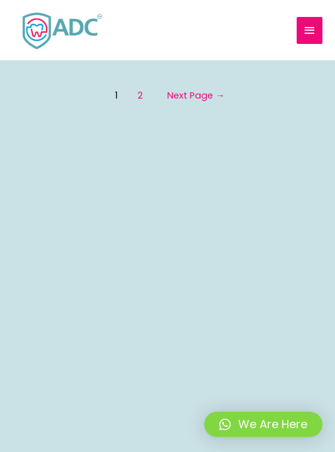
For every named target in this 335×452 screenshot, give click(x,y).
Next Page (196, 95)
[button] (263, 424)
